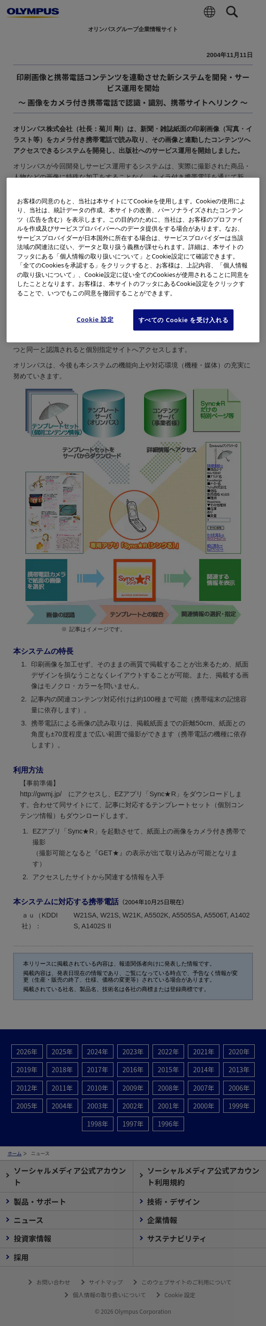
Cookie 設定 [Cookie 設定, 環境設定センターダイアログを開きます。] (95, 319)
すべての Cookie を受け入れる (183, 320)
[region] (133, 259)
